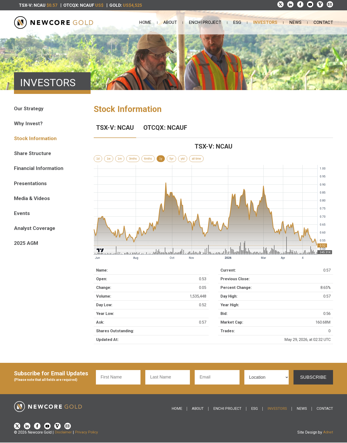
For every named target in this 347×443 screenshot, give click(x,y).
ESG (237, 22)
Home (145, 22)
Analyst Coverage (35, 230)
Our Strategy (29, 108)
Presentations (31, 184)
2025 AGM (27, 245)
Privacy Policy (88, 432)
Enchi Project (205, 22)
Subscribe (312, 377)
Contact (323, 22)
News (295, 22)
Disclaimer (64, 432)
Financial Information (39, 169)
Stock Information (36, 139)
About (170, 22)
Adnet (328, 432)
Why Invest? (28, 124)
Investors (265, 22)
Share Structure (33, 154)
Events (22, 215)
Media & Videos (32, 199)
